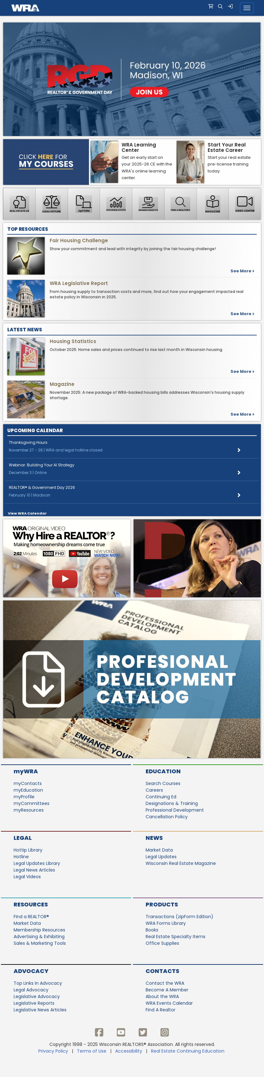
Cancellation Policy (167, 817)
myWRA (26, 771)
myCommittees (31, 803)
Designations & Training (172, 803)
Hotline (21, 856)
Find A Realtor (160, 1010)
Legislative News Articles (40, 1010)
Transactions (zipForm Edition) (179, 916)
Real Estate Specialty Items (175, 936)
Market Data (159, 850)
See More (242, 314)
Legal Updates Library (37, 863)
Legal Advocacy (31, 990)
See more (242, 271)
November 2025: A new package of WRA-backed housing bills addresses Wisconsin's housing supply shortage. (147, 395)
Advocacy (31, 971)
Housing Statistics (73, 341)
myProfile (24, 797)
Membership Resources (39, 930)
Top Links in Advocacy (38, 983)
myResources (29, 810)
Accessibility (128, 1051)
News (154, 838)
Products (162, 904)
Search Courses (163, 783)
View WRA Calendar (27, 513)
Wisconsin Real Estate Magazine (181, 863)
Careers (154, 790)
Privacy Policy (53, 1051)
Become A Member (167, 990)
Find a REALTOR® (31, 916)
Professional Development (175, 810)
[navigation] (132, 8)
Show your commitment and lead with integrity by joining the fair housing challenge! (133, 248)
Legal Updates (161, 856)
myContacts (28, 783)
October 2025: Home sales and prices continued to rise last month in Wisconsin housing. (136, 349)
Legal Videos (27, 876)
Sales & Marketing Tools (40, 943)
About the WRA (162, 996)
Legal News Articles (34, 870)
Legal (23, 838)
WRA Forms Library (166, 923)
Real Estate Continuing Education (188, 1051)
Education (163, 771)
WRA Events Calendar (169, 1003)
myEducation (28, 790)
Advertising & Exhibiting (39, 936)
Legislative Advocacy (37, 996)
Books (152, 930)
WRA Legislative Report (79, 283)
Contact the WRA (165, 983)
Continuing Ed (161, 797)
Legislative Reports (34, 1003)
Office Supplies (162, 943)
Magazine (62, 384)
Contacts (162, 971)
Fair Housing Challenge (79, 240)
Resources (31, 904)
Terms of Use (91, 1051)
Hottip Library (28, 850)
